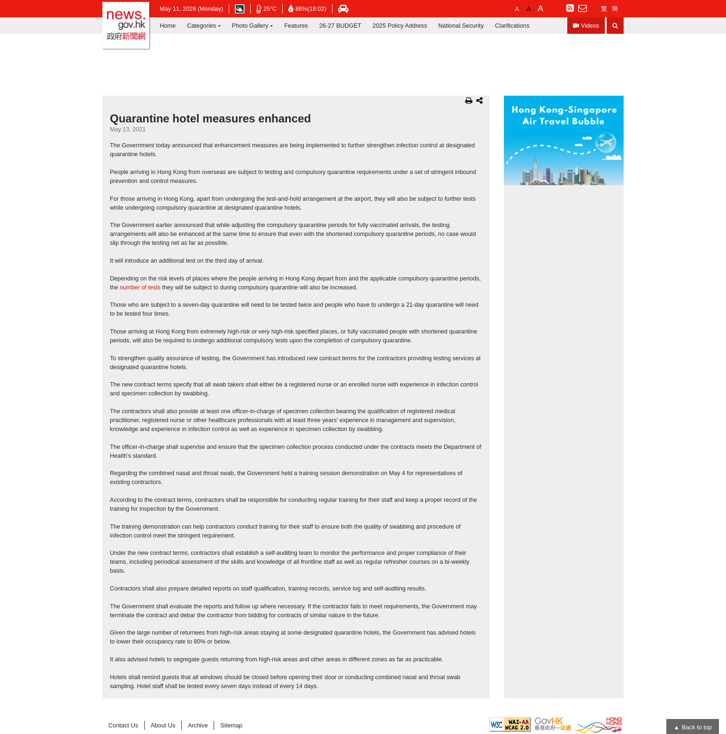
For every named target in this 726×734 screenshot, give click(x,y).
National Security (461, 25)
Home (168, 25)
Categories (201, 25)
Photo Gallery (250, 25)
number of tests (140, 287)
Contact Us (123, 725)
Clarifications (512, 25)
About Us (163, 725)
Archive (198, 725)
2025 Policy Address (399, 25)
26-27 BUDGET (340, 25)
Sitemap (231, 725)
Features (296, 25)
